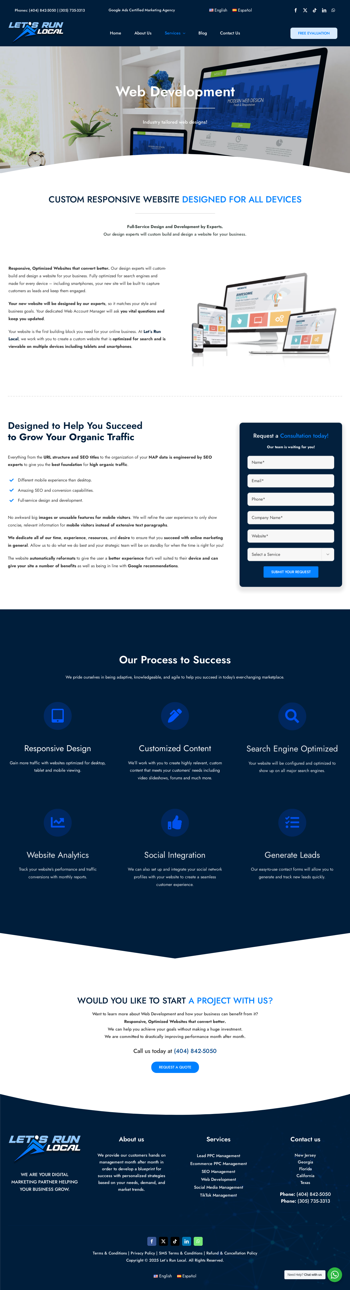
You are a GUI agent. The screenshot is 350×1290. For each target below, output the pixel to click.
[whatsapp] (333, 10)
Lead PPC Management (218, 1156)
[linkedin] (324, 10)
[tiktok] (315, 10)
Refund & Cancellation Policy (231, 1253)
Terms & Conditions (110, 1253)
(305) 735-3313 (72, 10)
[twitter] (305, 10)
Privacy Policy (143, 1253)
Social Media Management (218, 1187)
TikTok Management (218, 1195)
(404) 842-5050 (42, 10)
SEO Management (218, 1171)
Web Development (218, 1179)
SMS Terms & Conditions (180, 1253)
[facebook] (296, 10)
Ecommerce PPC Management (218, 1164)
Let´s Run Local (173, 1260)
